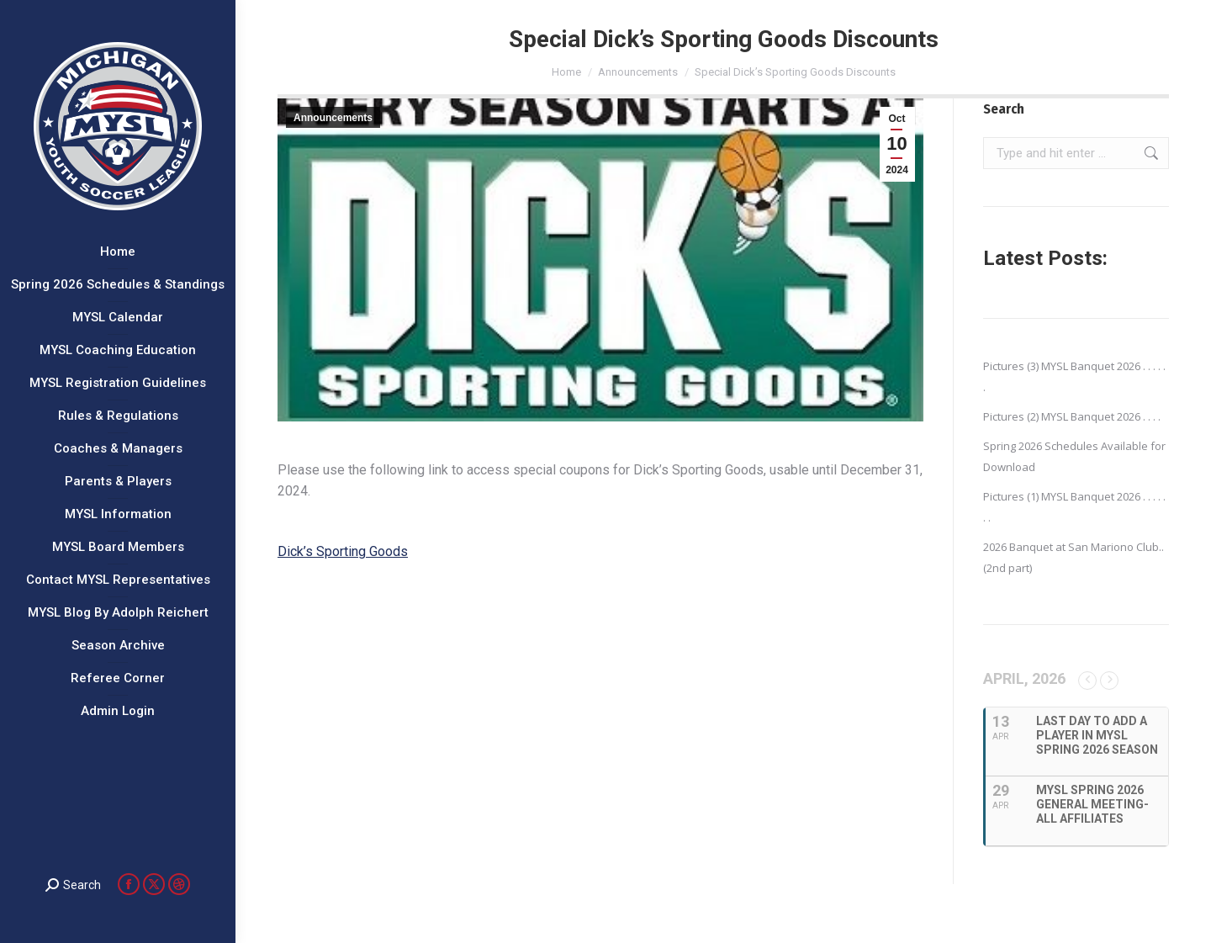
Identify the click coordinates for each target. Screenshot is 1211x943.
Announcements (333, 118)
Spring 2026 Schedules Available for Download (1074, 456)
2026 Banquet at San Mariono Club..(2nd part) (1073, 557)
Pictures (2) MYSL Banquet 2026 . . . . (1072, 416)
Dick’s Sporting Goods (343, 551)
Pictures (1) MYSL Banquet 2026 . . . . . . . (1074, 507)
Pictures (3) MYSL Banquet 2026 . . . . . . (1074, 376)
